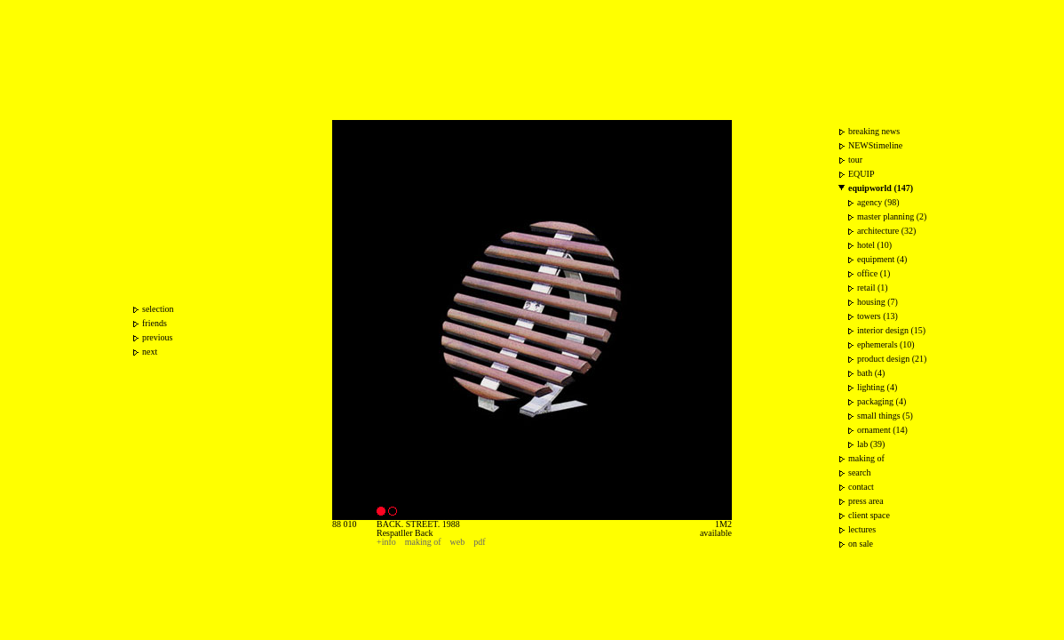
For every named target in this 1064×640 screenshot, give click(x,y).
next (149, 351)
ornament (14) (882, 430)
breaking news (874, 131)
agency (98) (878, 202)
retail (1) (872, 287)
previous (157, 337)
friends (154, 323)
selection (158, 309)
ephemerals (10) (886, 344)
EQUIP (861, 174)
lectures (862, 529)
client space (869, 515)
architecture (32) (886, 231)
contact (861, 487)
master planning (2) (891, 216)
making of (423, 542)
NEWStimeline (875, 145)
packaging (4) (881, 401)
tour (855, 159)
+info (386, 542)
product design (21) (891, 359)
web (457, 542)
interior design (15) (891, 330)
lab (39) (871, 444)
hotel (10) (874, 245)
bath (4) (871, 373)
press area (866, 501)
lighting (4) (877, 387)
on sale (860, 543)
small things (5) (885, 415)
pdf (479, 542)
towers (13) (877, 316)
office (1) (873, 273)
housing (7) (877, 302)
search (859, 472)
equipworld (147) (880, 188)
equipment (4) (882, 259)
